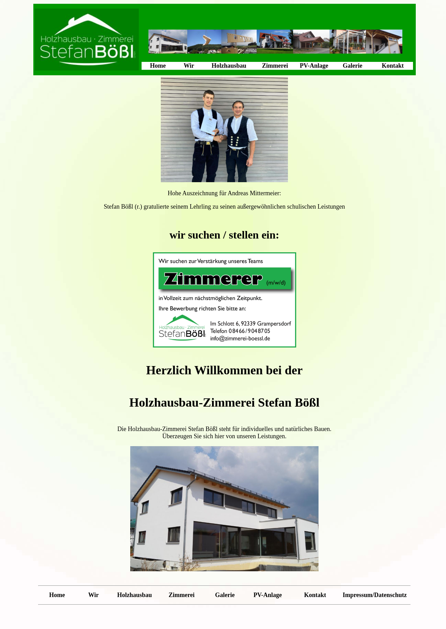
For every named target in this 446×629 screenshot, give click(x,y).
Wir (188, 65)
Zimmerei (275, 65)
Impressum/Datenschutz (375, 595)
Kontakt (393, 65)
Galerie (352, 65)
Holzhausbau (229, 65)
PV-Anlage (314, 65)
